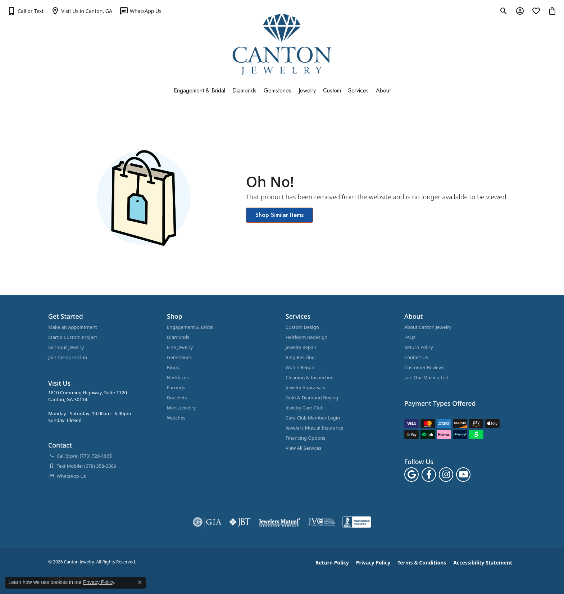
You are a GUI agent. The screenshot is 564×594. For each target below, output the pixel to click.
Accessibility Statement (482, 562)
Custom (332, 90)
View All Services (303, 448)
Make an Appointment (72, 327)
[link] (81, 11)
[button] (25, 11)
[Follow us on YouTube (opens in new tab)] (463, 474)
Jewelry (307, 90)
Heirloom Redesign (306, 337)
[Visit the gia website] (207, 522)
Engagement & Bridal (199, 90)
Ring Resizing (300, 357)
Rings (173, 367)
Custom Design (302, 327)
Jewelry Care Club (304, 407)
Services (358, 90)
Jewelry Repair (301, 347)
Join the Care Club (67, 357)
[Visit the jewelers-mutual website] (279, 522)
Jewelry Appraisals (305, 387)
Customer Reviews (424, 367)
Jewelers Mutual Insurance (315, 428)
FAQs (409, 337)
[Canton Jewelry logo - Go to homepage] (282, 44)
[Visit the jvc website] (322, 522)
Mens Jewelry (181, 407)
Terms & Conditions (421, 562)
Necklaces (178, 377)
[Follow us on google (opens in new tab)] (411, 474)
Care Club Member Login (313, 417)
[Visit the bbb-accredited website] (356, 522)
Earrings (176, 387)
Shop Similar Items (279, 215)
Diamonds (244, 90)
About (383, 90)
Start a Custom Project (72, 337)
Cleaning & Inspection (310, 377)
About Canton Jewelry (427, 327)
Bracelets (177, 397)
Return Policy (418, 347)
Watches (176, 417)
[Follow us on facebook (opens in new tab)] (429, 474)
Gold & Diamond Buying (312, 397)
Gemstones (277, 90)
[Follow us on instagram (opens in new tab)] (446, 474)
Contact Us (416, 357)
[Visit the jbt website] (240, 522)
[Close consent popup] (140, 582)
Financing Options (305, 438)
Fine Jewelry (180, 347)
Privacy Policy (373, 562)
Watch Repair (300, 367)
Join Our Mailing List (426, 377)
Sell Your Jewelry (66, 347)
